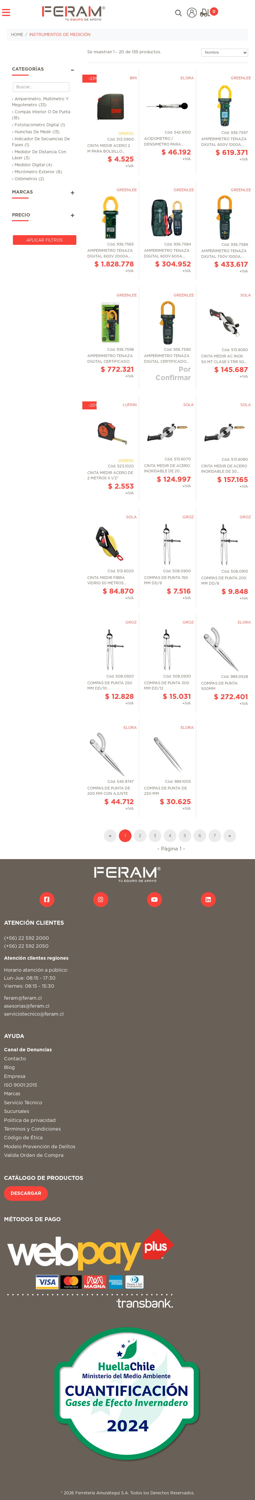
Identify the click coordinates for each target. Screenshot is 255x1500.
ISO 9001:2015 (20, 1085)
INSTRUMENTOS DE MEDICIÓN (59, 35)
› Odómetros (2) (28, 179)
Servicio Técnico (23, 1102)
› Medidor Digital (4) (32, 165)
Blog (9, 1067)
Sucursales (16, 1111)
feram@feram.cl (23, 998)
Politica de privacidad (30, 1120)
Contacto (15, 1058)
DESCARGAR (26, 1193)
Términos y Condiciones (32, 1129)
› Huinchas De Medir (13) (35, 132)
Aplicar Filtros (44, 240)
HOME (17, 35)
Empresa (14, 1076)
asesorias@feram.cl (26, 1006)
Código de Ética (23, 1137)
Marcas (12, 1093)
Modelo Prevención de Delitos (39, 1146)
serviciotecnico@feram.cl (34, 1014)
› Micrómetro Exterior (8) (37, 172)
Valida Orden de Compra (33, 1155)
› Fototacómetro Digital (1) (38, 125)
